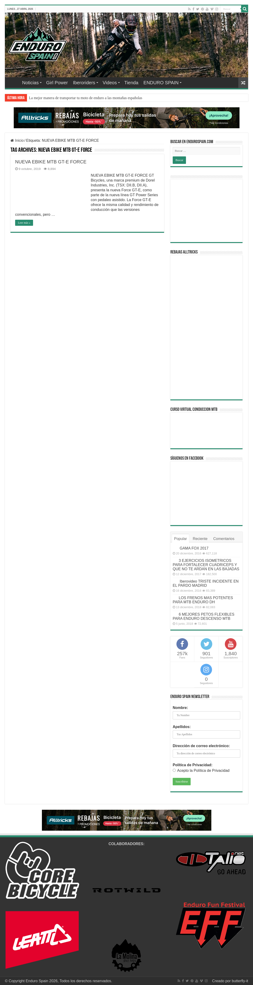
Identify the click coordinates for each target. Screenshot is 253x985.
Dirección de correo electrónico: (201, 746)
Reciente (200, 539)
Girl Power (57, 82)
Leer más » (24, 222)
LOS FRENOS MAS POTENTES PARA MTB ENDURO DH (203, 600)
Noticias (30, 82)
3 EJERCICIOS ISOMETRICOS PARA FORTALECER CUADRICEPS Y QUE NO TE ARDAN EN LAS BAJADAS (206, 565)
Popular (180, 539)
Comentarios (223, 539)
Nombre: (180, 708)
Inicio (17, 140)
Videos (110, 82)
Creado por (222, 981)
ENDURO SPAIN (161, 82)
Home (13, 82)
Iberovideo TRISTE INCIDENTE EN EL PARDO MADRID (206, 583)
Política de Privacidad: (193, 765)
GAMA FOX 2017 (194, 548)
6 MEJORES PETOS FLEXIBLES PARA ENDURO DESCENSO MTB (203, 616)
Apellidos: (182, 727)
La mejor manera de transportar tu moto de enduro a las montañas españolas (85, 98)
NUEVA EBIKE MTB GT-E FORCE (50, 161)
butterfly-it (240, 981)
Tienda (131, 82)
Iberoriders (84, 82)
